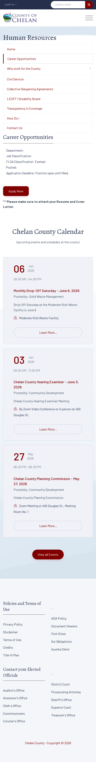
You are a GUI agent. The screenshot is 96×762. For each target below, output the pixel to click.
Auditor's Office (13, 690)
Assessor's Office (15, 698)
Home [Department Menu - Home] (11, 49)
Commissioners (14, 713)
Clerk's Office (12, 706)
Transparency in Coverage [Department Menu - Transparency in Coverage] (24, 108)
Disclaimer (10, 632)
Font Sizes (58, 634)
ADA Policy (58, 618)
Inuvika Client (60, 649)
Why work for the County (23, 68)
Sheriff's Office (61, 700)
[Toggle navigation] (89, 18)
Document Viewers (64, 626)
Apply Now (15, 191)
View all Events (48, 554)
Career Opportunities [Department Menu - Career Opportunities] (21, 59)
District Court (60, 684)
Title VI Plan (11, 655)
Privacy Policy (12, 624)
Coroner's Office (14, 721)
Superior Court (61, 707)
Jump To (11, 4)
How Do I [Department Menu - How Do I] (13, 118)
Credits (8, 647)
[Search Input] (68, 4)
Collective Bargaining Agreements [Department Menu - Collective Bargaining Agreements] (30, 89)
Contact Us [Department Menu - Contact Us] (14, 128)
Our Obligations (61, 641)
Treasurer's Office (63, 715)
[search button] (89, 4)
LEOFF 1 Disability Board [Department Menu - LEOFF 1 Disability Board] (23, 99)
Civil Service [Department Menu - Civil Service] (15, 79)
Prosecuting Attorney (66, 692)
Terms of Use (12, 640)
